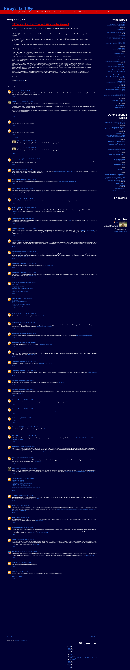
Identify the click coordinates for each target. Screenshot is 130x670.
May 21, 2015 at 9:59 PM (29, 148)
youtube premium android (21, 256)
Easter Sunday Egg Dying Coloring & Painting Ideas (26, 487)
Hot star (37, 498)
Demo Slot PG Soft (17, 576)
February (72, 659)
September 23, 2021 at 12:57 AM (28, 551)
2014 (69, 661)
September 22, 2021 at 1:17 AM (25, 539)
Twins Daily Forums (120, 107)
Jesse (14, 91)
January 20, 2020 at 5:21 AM (24, 418)
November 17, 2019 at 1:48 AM (27, 333)
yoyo (13, 517)
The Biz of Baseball (120, 188)
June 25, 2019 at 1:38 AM (29, 208)
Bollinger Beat (121, 81)
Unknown (15, 380)
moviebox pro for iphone (45, 363)
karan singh (15, 282)
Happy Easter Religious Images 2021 (22, 483)
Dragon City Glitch (49, 265)
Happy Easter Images (18, 481)
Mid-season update (120, 165)
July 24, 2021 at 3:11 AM (22, 505)
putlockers (45, 429)
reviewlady (62, 382)
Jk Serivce (15, 495)
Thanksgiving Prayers (18, 286)
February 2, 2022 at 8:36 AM (23, 562)
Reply (13, 96)
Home (52, 637)
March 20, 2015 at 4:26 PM (26, 101)
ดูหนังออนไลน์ (36, 544)
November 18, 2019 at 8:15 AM (28, 342)
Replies (16, 137)
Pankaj (39, 201)
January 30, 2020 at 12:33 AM (31, 427)
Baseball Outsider (120, 60)
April (71, 654)
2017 (69, 648)
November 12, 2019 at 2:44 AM (27, 251)
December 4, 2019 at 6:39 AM (26, 380)
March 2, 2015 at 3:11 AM (23, 91)
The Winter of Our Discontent (118, 171)
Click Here (15, 284)
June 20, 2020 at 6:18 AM (26, 457)
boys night (45, 192)
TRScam (123, 101)
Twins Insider (121, 35)
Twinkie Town (121, 65)
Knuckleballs (121, 48)
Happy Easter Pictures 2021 (19, 484)
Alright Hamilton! (120, 105)
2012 (69, 664)
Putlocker (14, 211)
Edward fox (15, 251)
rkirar (13, 298)
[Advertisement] (52, 621)
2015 (69, 651)
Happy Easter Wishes (18, 480)
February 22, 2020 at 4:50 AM (27, 446)
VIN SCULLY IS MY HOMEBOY (117, 154)
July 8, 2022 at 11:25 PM (21, 571)
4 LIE (13, 562)
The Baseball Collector (119, 164)
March (72, 656)
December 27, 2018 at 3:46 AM (31, 159)
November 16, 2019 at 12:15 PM (28, 322)
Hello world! (122, 185)
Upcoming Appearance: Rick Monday (116, 156)
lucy (13, 571)
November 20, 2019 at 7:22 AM (28, 361)
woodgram (55, 411)
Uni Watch (122, 121)
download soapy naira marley (43, 451)
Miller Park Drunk (120, 183)
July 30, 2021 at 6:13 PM (22, 517)
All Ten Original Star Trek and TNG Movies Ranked (83, 658)
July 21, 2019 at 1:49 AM (28, 240)
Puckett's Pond (121, 29)
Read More (15, 290)
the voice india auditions (87, 230)
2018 (69, 646)
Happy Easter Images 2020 (19, 420)
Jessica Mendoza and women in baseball (115, 61)
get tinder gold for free (46, 344)
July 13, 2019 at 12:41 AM (29, 228)
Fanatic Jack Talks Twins (118, 100)
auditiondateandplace (70, 402)
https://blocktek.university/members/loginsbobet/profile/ (79, 471)
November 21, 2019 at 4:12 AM (28, 370)
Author (14, 418)
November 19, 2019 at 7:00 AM (28, 351)
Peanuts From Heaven (119, 75)
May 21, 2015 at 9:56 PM (29, 140)
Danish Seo (15, 188)
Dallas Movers (39, 520)
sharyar (14, 539)
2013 (69, 662)
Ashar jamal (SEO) (17, 159)
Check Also (15, 300)
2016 (69, 649)
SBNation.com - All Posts (118, 127)
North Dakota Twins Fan (118, 70)
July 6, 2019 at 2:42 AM (28, 218)
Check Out (15, 305)
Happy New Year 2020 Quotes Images (22, 307)
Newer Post (10, 637)
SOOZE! (123, 23)
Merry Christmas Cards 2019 (20, 291)
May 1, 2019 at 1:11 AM (26, 199)
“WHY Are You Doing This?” (118, 49)
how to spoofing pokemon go (84, 335)
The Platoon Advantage (119, 191)
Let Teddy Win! (121, 148)
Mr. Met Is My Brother (119, 159)
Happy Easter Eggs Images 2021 (21, 485)
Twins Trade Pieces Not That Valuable (116, 71)
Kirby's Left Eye (19, 8)
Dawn (13, 121)
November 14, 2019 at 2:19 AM (24, 298)
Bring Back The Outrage (119, 160)
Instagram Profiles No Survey (44, 326)
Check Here (15, 287)
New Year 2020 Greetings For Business (22, 288)
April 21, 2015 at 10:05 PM (23, 130)
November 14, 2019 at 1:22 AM (28, 282)
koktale (69, 220)
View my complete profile (120, 231)
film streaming (37, 461)
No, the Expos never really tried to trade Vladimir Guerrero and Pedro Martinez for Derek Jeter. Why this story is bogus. (115, 179)
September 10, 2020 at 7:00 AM (28, 468)
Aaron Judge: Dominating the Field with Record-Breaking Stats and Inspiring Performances (115, 137)
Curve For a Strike (120, 94)
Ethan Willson (16, 436)
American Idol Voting (91, 438)
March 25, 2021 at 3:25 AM (26, 495)
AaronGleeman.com (119, 53)
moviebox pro (32, 275)
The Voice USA (80, 438)
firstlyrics (20, 393)
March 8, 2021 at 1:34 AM (27, 478)
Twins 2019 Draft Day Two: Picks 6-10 (116, 66)
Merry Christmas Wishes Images (21, 304)
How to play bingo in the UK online (117, 144)
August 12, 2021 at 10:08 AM (27, 527)
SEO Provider (16, 468)
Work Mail (15, 169)
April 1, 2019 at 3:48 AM (29, 179)
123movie (61, 161)
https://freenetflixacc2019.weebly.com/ (64, 171)
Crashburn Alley (120, 133)
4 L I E (14, 505)
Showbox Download (43, 316)
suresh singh (16, 199)
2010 (69, 667)
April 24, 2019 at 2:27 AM (26, 188)
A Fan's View (121, 42)
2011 (69, 666)
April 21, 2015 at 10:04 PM (23, 121)
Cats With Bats (121, 169)
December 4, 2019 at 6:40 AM (26, 389)
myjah (14, 101)
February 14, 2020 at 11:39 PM (29, 436)
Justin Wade (15, 314)
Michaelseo (15, 527)
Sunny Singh (16, 478)
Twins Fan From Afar (119, 87)
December (73, 653)
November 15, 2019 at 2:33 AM (28, 314)
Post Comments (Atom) (21, 640)
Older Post (94, 637)
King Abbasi (15, 551)
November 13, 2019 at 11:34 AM (27, 263)
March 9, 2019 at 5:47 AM (25, 169)
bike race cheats (32, 354)
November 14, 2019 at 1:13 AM (27, 272)
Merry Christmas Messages (19, 301)
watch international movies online (39, 532)
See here (14, 303)
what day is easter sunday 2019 (67, 181)
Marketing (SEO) (17, 208)
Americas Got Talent (17, 439)
